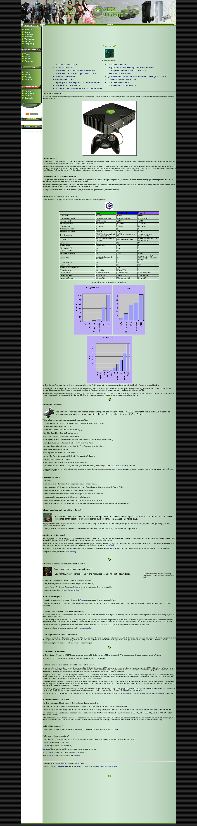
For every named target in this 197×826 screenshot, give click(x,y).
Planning (28, 61)
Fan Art (27, 41)
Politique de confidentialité (32, 131)
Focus (27, 56)
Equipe (27, 95)
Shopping (29, 44)
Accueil (28, 30)
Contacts (28, 98)
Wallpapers (29, 39)
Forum (27, 91)
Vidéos (27, 59)
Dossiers (28, 34)
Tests (27, 54)
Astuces (28, 37)
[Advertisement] (109, 35)
